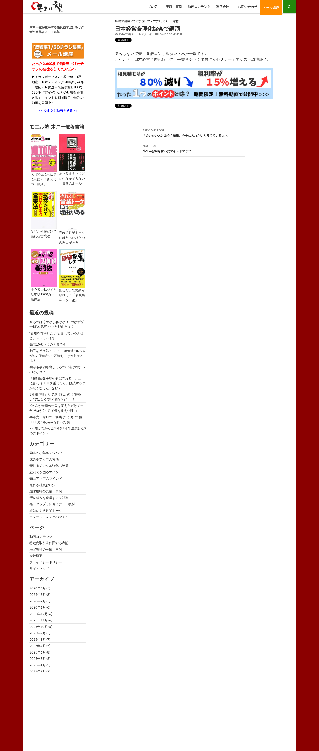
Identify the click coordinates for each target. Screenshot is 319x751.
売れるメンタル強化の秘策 (48, 465)
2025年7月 (37, 646)
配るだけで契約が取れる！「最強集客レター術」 (72, 295)
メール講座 (271, 8)
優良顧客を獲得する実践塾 (48, 498)
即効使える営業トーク (45, 510)
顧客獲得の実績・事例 (45, 491)
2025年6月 (37, 652)
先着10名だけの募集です (47, 344)
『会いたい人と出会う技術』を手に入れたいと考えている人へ (194, 132)
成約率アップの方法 (44, 459)
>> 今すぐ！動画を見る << (58, 110)
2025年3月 (37, 671)
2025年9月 (37, 633)
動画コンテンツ (199, 6)
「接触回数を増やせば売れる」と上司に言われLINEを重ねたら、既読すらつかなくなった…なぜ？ (57, 383)
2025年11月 (38, 620)
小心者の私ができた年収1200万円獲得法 (44, 294)
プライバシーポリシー (45, 562)
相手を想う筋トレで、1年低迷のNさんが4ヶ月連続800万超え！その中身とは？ (57, 355)
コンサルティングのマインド (50, 517)
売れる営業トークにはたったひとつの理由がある (72, 237)
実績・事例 (174, 6)
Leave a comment (170, 34)
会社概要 (35, 556)
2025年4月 (37, 665)
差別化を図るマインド (45, 472)
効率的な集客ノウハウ (128, 21)
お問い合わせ (247, 6)
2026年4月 (37, 588)
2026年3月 (37, 594)
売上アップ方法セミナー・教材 (160, 21)
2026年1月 (37, 607)
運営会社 (222, 6)
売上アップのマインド (45, 478)
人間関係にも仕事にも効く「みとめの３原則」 (44, 179)
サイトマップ (39, 568)
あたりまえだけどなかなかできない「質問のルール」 (72, 178)
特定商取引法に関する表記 (48, 543)
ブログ (152, 6)
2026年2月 (37, 601)
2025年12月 (38, 614)
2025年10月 (38, 627)
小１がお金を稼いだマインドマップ (194, 148)
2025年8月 (37, 639)
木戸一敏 (147, 34)
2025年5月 (37, 658)
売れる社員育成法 (42, 485)
